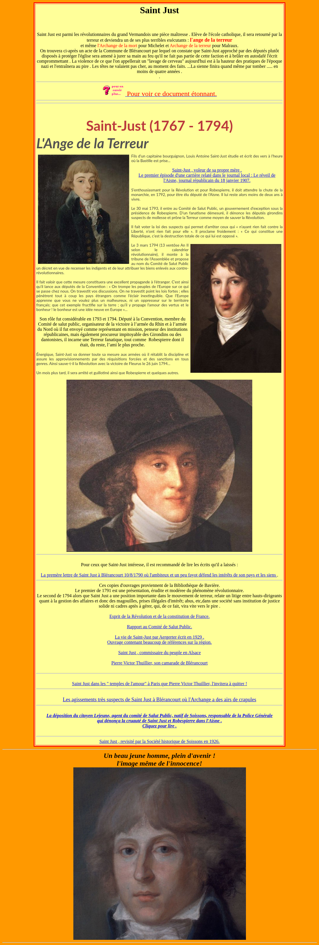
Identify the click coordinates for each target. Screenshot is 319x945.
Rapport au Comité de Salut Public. (159, 626)
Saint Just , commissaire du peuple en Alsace (159, 652)
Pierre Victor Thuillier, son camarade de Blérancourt (159, 662)
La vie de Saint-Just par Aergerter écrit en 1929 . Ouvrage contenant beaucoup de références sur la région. (159, 640)
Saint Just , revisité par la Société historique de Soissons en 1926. (159, 741)
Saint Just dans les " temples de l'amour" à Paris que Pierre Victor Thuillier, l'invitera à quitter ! (159, 683)
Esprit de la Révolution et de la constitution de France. (159, 616)
